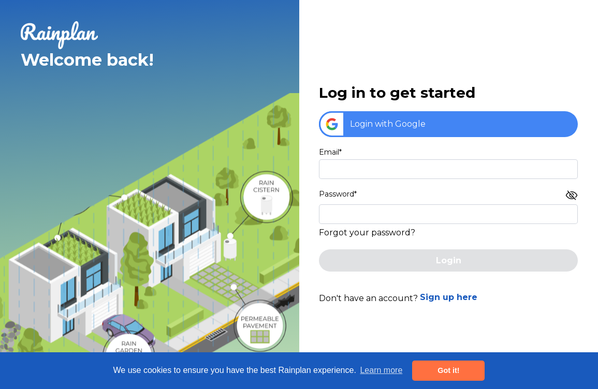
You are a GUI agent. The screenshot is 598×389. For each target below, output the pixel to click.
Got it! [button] (448, 370)
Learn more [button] (381, 370)
